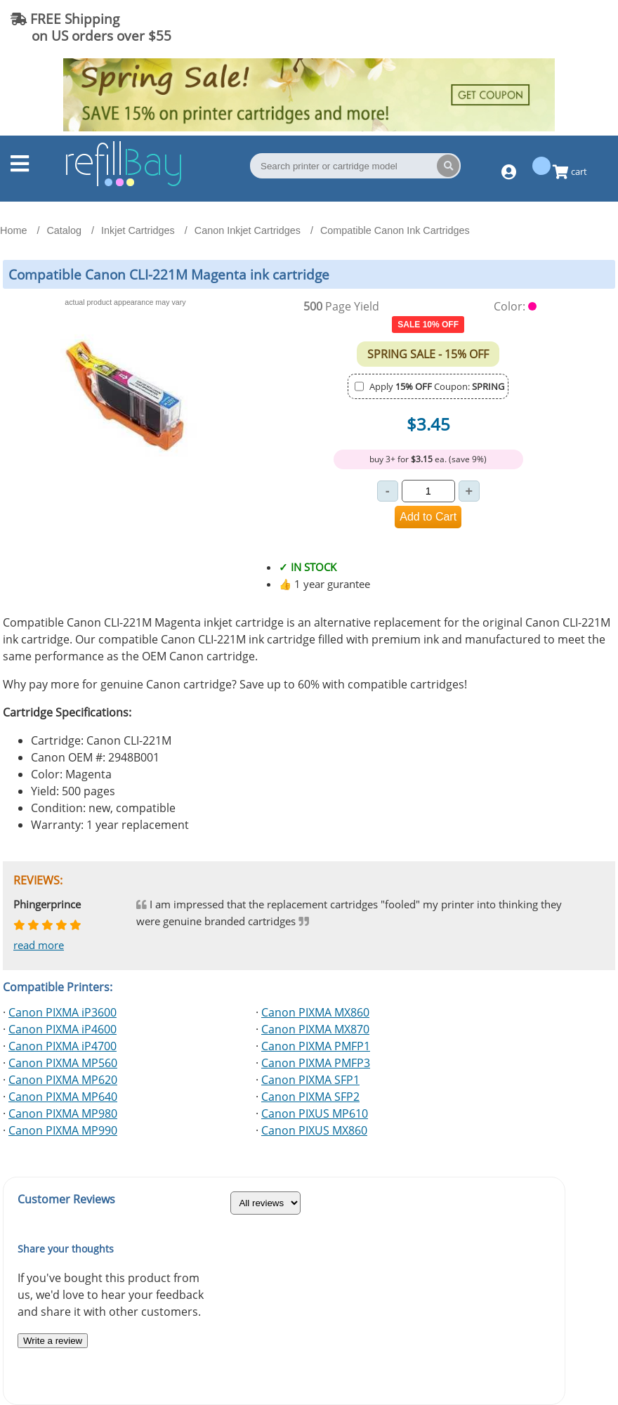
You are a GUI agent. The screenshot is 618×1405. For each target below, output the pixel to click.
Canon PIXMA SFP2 (310, 1096)
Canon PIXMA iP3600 (62, 1012)
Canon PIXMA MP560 (62, 1063)
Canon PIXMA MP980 (62, 1113)
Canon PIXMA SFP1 (310, 1079)
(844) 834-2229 (550, 27)
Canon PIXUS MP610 (314, 1113)
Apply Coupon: (436, 386)
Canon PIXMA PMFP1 (315, 1046)
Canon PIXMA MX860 (315, 1012)
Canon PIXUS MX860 (314, 1130)
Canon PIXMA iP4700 (62, 1046)
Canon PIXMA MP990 (62, 1130)
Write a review (52, 1340)
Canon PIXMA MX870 (315, 1029)
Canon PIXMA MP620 (62, 1079)
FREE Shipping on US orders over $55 (91, 27)
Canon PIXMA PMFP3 (315, 1063)
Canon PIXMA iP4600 (62, 1029)
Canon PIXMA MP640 (62, 1096)
